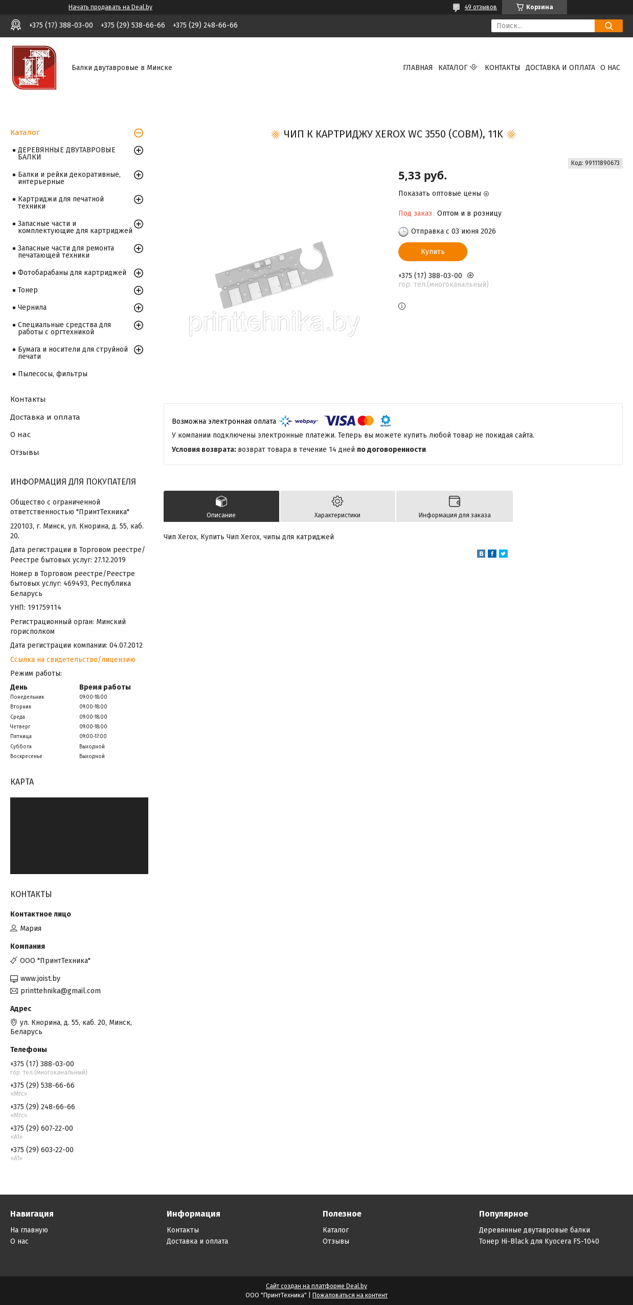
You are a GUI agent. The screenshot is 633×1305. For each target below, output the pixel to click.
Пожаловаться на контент (350, 1295)
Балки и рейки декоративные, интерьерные (69, 178)
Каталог (452, 67)
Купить (433, 251)
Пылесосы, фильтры (52, 374)
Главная (418, 67)
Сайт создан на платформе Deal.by (316, 1286)
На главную (29, 1230)
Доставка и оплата (560, 67)
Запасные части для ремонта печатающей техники (66, 252)
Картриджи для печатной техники (61, 203)
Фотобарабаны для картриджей (72, 272)
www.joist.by (40, 978)
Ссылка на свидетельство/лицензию (72, 659)
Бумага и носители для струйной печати (73, 353)
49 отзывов (481, 7)
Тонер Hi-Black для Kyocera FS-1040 (539, 1241)
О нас (610, 67)
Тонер (28, 290)
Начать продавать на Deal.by (110, 7)
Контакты (503, 67)
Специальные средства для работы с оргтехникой (64, 328)
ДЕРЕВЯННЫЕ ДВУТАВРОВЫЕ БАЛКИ (67, 154)
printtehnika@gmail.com (60, 991)
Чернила (32, 307)
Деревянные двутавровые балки (534, 1230)
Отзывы (24, 452)
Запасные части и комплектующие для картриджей (75, 227)
